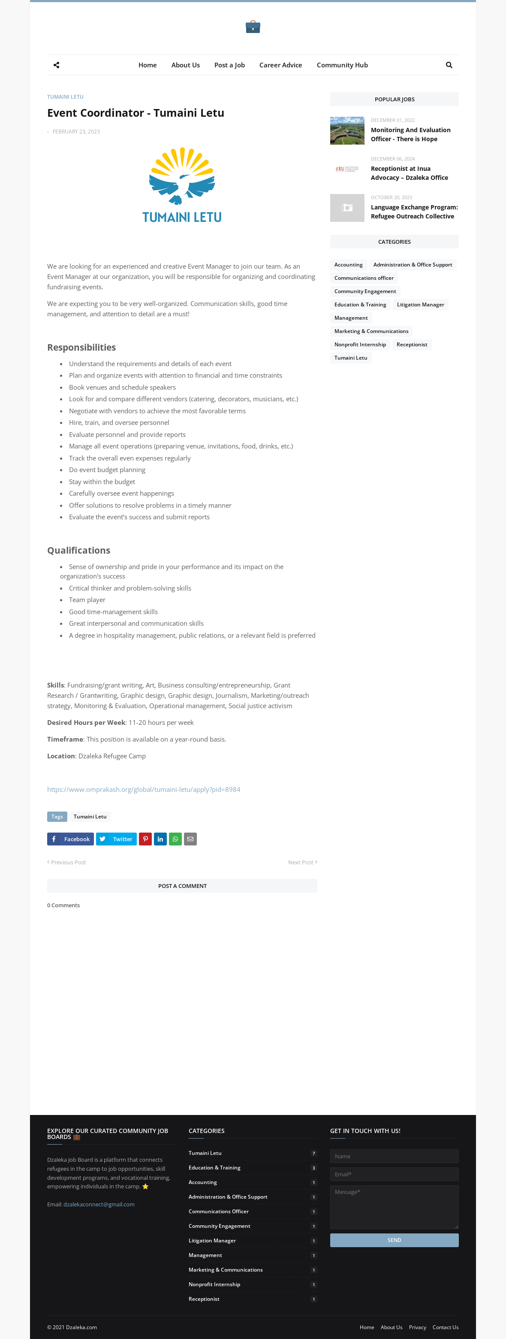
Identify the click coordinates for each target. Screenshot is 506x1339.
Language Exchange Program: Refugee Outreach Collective (414, 211)
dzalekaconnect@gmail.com (99, 1204)
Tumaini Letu (65, 96)
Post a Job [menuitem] (229, 65)
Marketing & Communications (371, 331)
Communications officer (364, 278)
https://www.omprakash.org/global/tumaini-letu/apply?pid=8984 (144, 789)
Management (351, 317)
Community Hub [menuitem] (342, 65)
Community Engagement (365, 291)
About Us (392, 1327)
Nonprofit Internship (360, 344)
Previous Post (68, 862)
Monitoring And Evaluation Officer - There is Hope (411, 134)
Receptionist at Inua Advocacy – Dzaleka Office (409, 173)
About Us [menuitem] (186, 65)
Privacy (417, 1327)
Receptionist (412, 344)
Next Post (300, 862)
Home (367, 1327)
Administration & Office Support (412, 264)
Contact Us (446, 1327)
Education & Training (360, 304)
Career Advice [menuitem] (280, 65)
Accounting (348, 264)
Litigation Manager (420, 304)
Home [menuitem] (148, 65)
